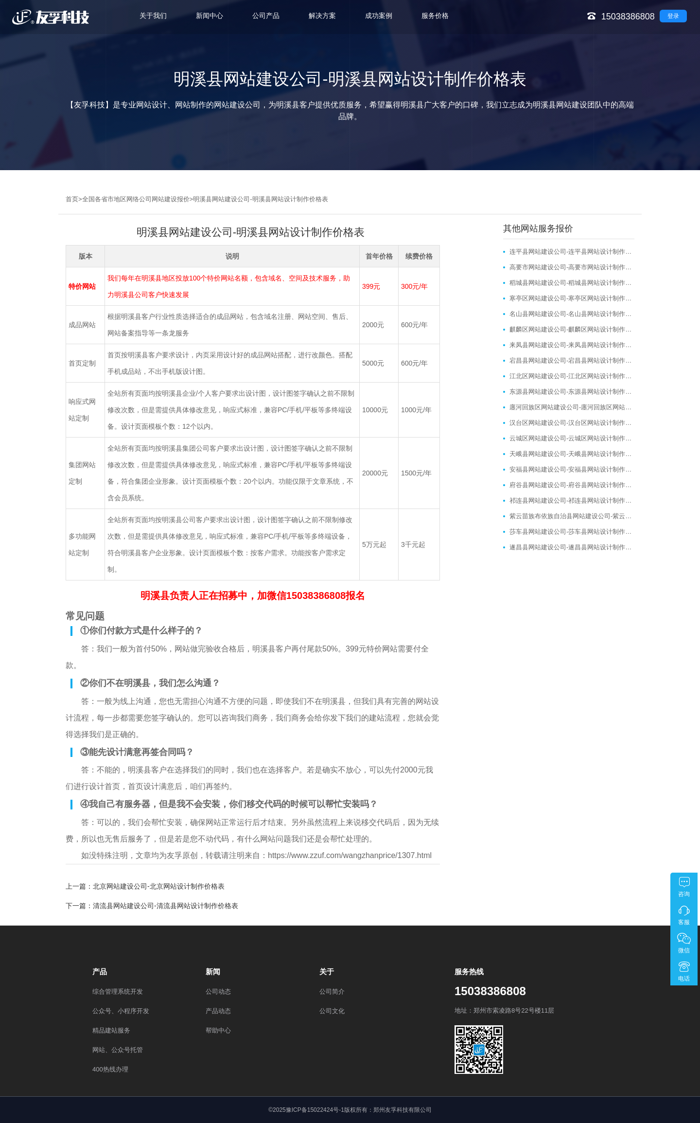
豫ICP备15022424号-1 (315, 1109)
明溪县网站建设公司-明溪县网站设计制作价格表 (260, 199)
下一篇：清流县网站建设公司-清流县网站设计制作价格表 (152, 906)
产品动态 (218, 1011)
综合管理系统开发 (117, 991)
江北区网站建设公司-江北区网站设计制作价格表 (571, 376)
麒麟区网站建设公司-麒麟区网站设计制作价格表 (571, 329)
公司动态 (218, 991)
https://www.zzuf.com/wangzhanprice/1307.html (350, 855)
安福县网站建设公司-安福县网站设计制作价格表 (571, 469)
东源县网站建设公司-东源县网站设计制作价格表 (571, 391)
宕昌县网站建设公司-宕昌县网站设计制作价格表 (571, 360)
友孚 (174, 855)
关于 (326, 971)
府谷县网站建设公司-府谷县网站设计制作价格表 (571, 485)
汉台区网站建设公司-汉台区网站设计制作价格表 (571, 422)
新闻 (213, 971)
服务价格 (435, 15)
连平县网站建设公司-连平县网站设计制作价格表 (571, 251)
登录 (673, 16)
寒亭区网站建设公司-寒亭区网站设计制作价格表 (571, 298)
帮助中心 (218, 1030)
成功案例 (378, 15)
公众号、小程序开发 (120, 1011)
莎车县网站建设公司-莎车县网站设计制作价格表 (571, 531)
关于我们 (153, 15)
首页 (72, 199)
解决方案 (322, 15)
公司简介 (332, 991)
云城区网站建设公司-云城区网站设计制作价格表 (571, 438)
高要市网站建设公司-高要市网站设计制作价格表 (571, 267)
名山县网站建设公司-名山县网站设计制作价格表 (571, 313)
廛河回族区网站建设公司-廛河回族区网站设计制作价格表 (571, 407)
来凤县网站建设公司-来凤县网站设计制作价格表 (571, 345)
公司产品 (266, 15)
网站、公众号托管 (117, 1049)
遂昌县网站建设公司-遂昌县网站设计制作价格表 (571, 547)
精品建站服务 (111, 1030)
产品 (99, 971)
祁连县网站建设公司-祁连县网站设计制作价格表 (571, 500)
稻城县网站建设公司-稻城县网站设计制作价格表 (571, 282)
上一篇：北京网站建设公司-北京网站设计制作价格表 (145, 886)
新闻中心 (209, 15)
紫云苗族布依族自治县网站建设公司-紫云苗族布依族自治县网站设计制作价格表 (571, 516)
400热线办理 (110, 1069)
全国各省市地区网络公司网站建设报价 (136, 199)
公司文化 (332, 1011)
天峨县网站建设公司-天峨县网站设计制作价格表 (571, 453)
